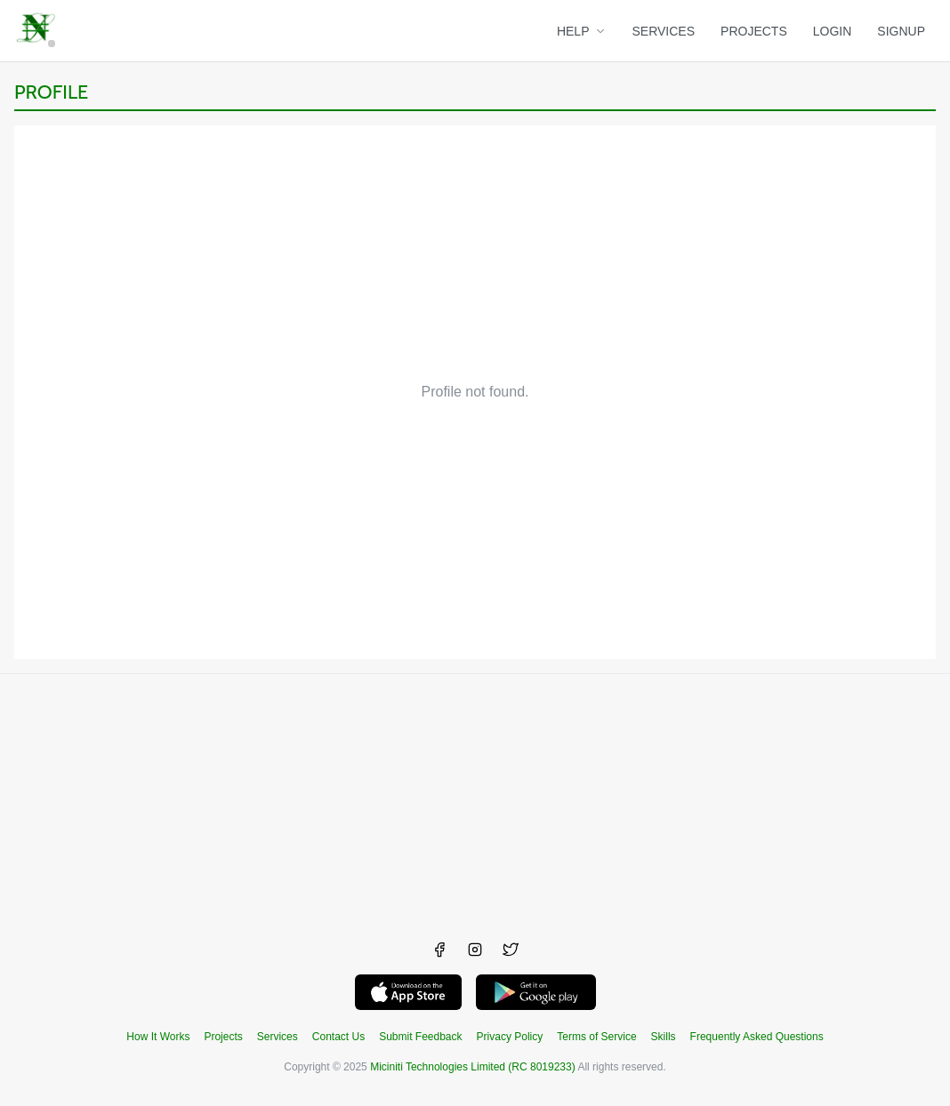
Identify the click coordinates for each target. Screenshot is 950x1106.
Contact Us (338, 1036)
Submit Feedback (420, 1036)
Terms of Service (596, 1036)
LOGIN (832, 31)
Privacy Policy (510, 1036)
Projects (223, 1036)
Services (277, 1036)
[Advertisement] (475, 798)
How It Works (157, 1036)
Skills (663, 1036)
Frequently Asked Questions (757, 1036)
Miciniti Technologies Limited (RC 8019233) (473, 1067)
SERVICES (664, 31)
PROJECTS (754, 31)
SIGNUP (901, 31)
